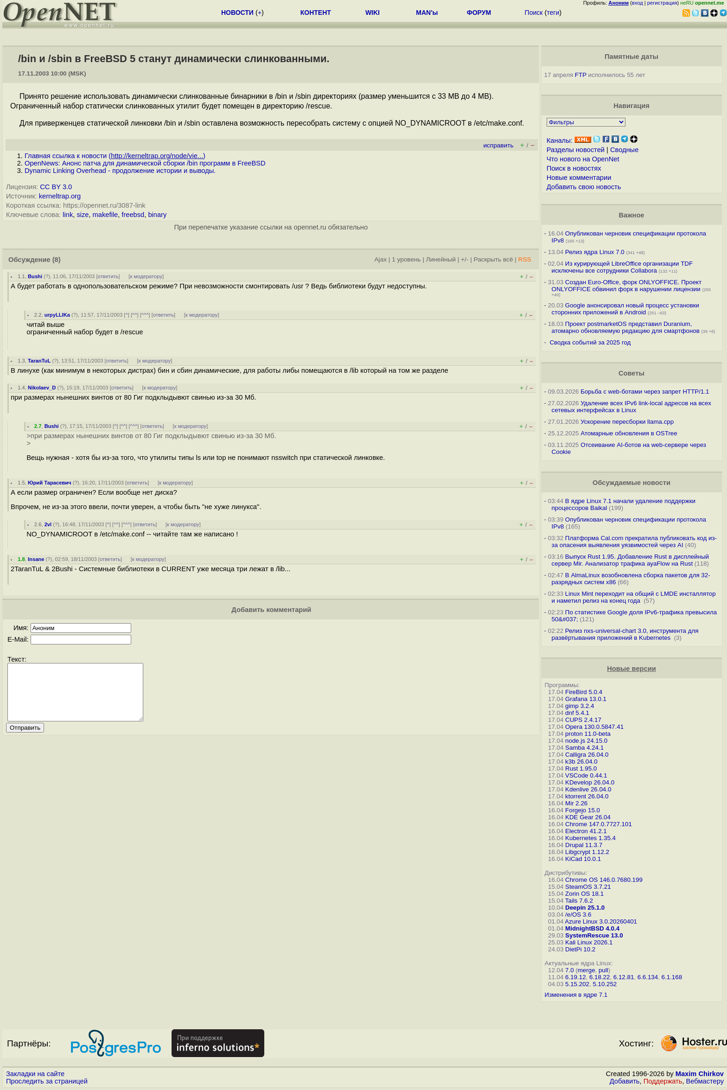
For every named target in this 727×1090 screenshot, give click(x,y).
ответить (108, 276)
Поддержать (663, 1081)
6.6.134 (648, 977)
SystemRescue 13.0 (594, 935)
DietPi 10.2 (580, 949)
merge (586, 970)
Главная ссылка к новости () (115, 155)
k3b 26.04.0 (581, 761)
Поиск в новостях (574, 168)
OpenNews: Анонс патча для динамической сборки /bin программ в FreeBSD (145, 163)
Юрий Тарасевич (49, 482)
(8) (56, 259)
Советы (631, 373)
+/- (464, 259)
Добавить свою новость (584, 187)
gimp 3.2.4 (579, 705)
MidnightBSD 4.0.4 (592, 928)
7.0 (569, 970)
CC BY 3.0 (56, 187)
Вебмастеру (705, 1081)
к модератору (146, 276)
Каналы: (560, 140)
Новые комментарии (579, 177)
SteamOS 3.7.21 (588, 886)
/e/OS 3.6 (578, 914)
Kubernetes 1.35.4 (590, 838)
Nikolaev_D (42, 387)
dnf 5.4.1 (577, 712)
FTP (581, 74)
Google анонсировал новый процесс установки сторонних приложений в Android (625, 309)
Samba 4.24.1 (584, 747)
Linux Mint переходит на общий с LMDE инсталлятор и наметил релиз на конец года (634, 597)
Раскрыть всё (493, 259)
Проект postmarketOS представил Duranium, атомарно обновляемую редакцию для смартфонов (626, 327)
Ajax (381, 259)
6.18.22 (599, 977)
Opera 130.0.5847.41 (594, 726)
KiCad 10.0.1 (583, 858)
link (68, 214)
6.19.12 (575, 977)
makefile (105, 214)
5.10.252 (605, 984)
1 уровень (406, 259)
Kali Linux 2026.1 (588, 942)
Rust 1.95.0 (581, 768)
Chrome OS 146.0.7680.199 (604, 879)
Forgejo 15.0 (582, 810)
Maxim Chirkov (700, 1073)
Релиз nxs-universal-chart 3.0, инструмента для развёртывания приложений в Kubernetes (625, 634)
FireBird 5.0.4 (583, 691)
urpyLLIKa (57, 315)
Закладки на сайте (35, 1073)
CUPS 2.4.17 (583, 719)
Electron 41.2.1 (586, 831)
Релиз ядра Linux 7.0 (595, 252)
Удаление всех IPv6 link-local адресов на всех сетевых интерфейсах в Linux (631, 407)
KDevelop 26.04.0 (589, 782)
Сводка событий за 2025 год (590, 342)
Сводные (624, 149)
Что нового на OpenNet (583, 159)
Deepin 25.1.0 (585, 907)
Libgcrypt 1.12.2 (587, 851)
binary (157, 214)
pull (603, 970)
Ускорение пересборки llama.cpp (627, 421)
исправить (498, 145)
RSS (524, 259)
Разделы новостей (576, 149)
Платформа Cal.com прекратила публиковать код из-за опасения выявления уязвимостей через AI (634, 541)
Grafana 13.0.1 (585, 698)
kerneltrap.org (60, 196)
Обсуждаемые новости (631, 482)
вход (637, 3)
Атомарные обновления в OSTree (628, 433)
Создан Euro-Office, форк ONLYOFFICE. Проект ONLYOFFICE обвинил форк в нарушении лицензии (627, 286)
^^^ (145, 315)
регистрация (662, 3)
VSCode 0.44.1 (586, 775)
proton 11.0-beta (588, 733)
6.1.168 (672, 977)
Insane (36, 559)
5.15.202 (577, 984)
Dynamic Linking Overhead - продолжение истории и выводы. (120, 170)
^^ (134, 315)
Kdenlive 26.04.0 (588, 789)
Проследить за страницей (47, 1081)
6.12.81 (623, 977)
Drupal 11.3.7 (583, 844)
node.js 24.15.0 (586, 740)
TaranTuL (39, 360)
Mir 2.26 (576, 803)
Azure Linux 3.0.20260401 (601, 921)
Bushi (35, 276)
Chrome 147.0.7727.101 (598, 824)
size (83, 214)
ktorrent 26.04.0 (586, 796)
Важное (631, 215)
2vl (48, 524)
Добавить (625, 1081)
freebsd (132, 214)
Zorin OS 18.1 (584, 893)
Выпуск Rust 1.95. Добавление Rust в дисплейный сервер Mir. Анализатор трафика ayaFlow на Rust (630, 560)
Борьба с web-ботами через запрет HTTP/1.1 (644, 391)
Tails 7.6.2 (579, 900)
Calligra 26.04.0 (586, 754)
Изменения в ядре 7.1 (576, 994)
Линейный (441, 259)
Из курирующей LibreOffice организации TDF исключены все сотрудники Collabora (622, 267)
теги (553, 12)
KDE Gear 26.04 (588, 817)
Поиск (534, 12)
